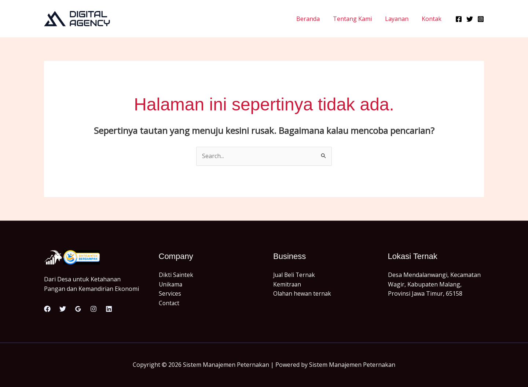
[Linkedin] (109, 309)
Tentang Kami (356, 19)
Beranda (313, 19)
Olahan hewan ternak (303, 293)
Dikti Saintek (176, 275)
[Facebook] (458, 19)
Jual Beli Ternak (295, 275)
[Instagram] (480, 19)
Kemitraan (287, 284)
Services (170, 293)
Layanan (399, 19)
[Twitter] (469, 19)
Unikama (171, 284)
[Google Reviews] (78, 309)
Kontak (432, 19)
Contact (169, 303)
